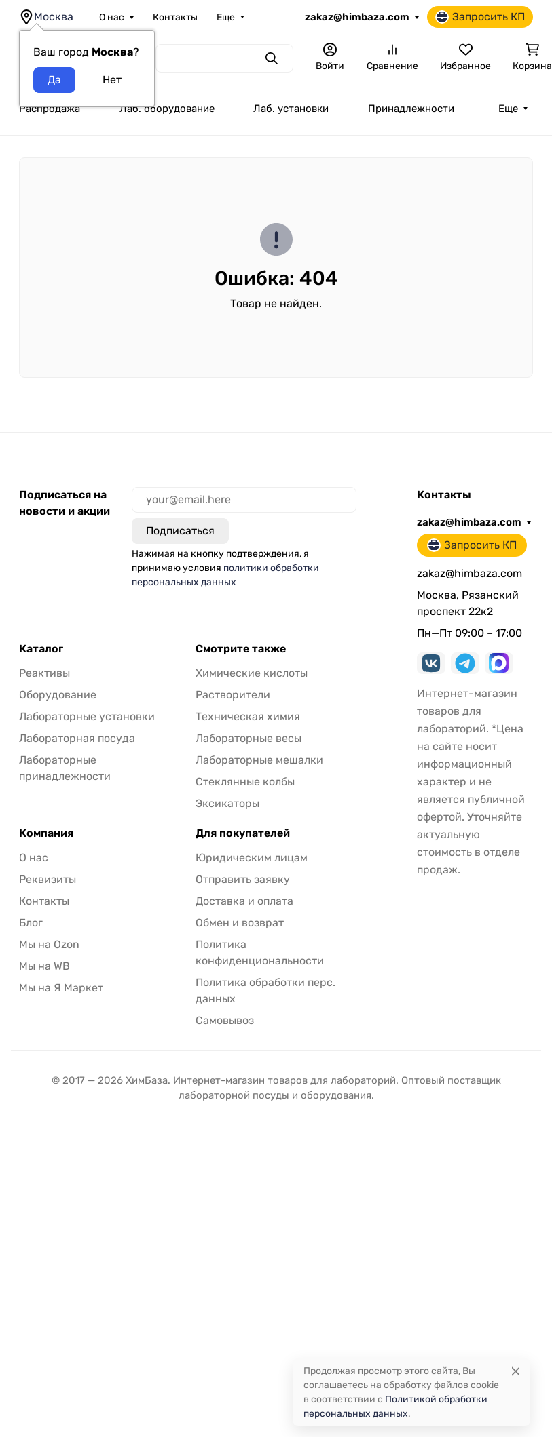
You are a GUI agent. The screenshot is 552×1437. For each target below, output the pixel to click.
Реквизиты (47, 879)
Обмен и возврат (240, 922)
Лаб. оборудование (167, 108)
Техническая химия (248, 716)
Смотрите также (241, 649)
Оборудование (57, 694)
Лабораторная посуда (77, 738)
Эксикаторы (227, 803)
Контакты (175, 17)
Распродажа (49, 108)
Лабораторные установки (87, 716)
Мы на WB (44, 966)
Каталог (41, 649)
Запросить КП (480, 17)
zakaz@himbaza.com (357, 17)
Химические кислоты (252, 673)
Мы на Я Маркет (61, 987)
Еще (226, 17)
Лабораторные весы (248, 738)
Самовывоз (225, 1020)
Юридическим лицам (252, 857)
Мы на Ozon (49, 944)
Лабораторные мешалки (259, 759)
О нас (111, 17)
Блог (31, 922)
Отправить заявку (243, 879)
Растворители (233, 694)
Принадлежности (411, 108)
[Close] (515, 1371)
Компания (46, 833)
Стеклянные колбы (245, 781)
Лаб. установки (291, 108)
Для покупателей (243, 833)
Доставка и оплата (244, 900)
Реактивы (44, 673)
